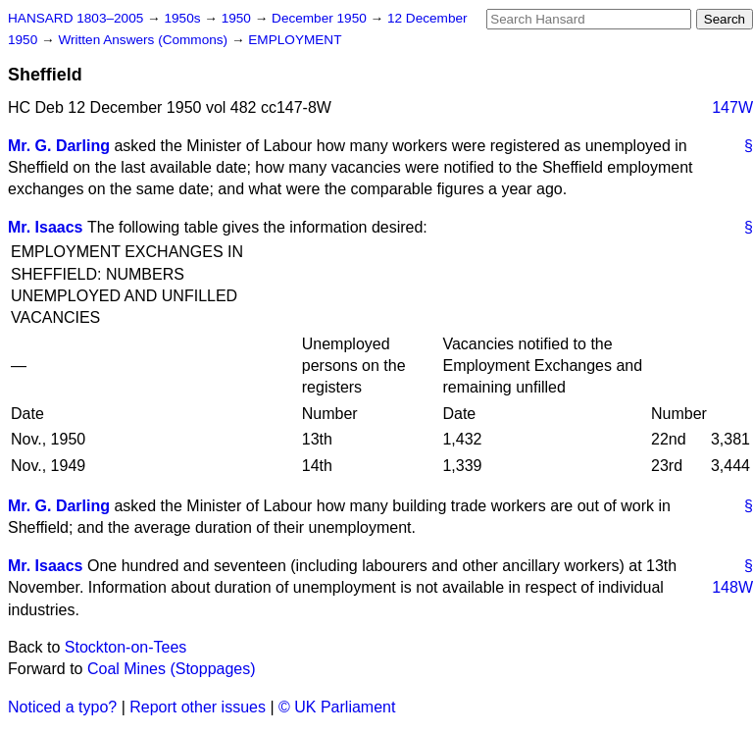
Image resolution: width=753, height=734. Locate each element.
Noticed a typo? (62, 707)
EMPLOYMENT (294, 39)
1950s (184, 18)
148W (732, 587)
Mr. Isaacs (45, 227)
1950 (238, 18)
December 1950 (321, 18)
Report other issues (197, 707)
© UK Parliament (336, 707)
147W (732, 107)
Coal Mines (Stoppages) (171, 668)
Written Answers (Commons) (144, 39)
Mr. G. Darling (59, 145)
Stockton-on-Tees (126, 647)
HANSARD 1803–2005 (75, 18)
